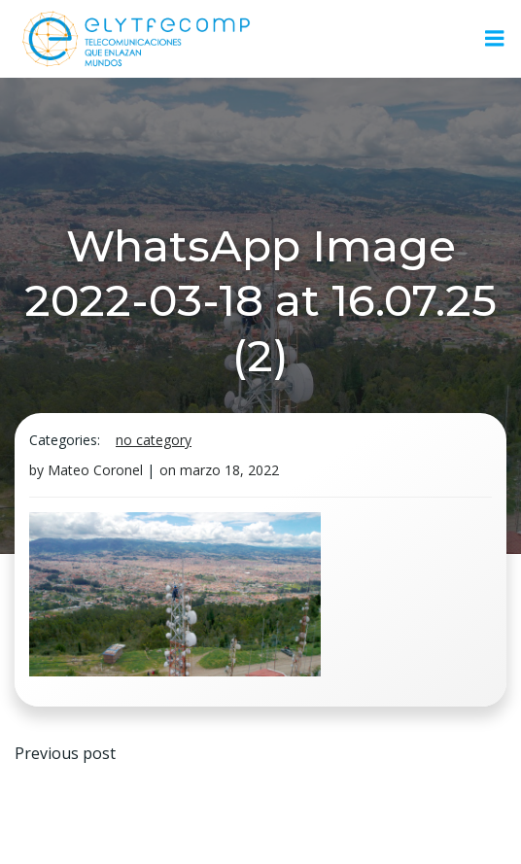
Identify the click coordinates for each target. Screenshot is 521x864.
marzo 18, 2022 (229, 470)
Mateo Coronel (95, 470)
